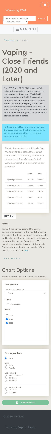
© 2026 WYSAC (13, 416)
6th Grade (13, 378)
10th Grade (13, 390)
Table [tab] (8, 216)
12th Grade (13, 392)
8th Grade (13, 380)
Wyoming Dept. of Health (21, 427)
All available (15, 304)
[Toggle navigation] (25, 29)
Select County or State (15, 289)
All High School (15, 387)
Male (11, 365)
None (11, 358)
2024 (11, 316)
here (26, 250)
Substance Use (11, 40)
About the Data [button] (12, 258)
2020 (11, 323)
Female (12, 368)
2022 (11, 319)
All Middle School (15, 375)
